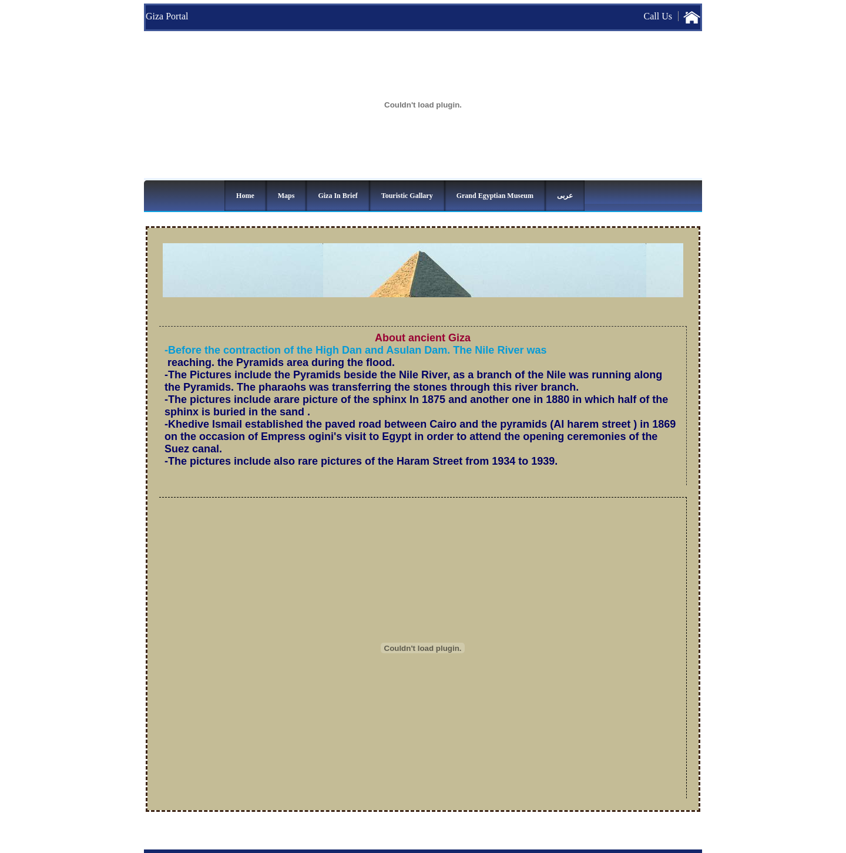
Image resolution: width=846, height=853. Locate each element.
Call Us (658, 16)
